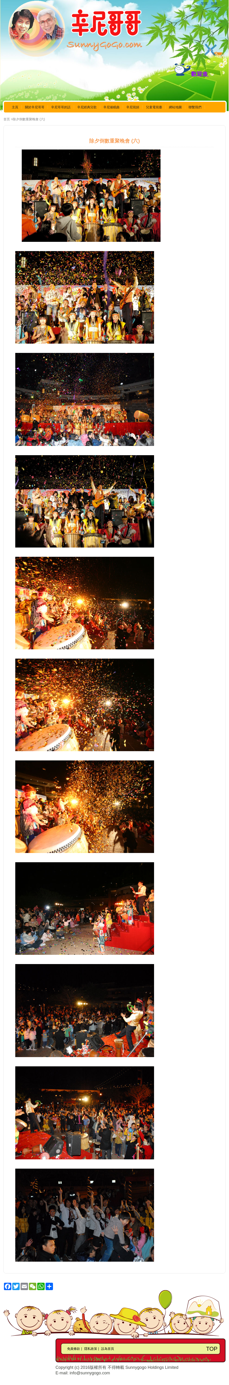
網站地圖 (175, 107)
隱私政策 (90, 1349)
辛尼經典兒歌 (87, 107)
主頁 (15, 107)
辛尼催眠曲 (111, 107)
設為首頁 (107, 1349)
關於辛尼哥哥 (34, 107)
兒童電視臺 (154, 107)
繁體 (204, 3)
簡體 (214, 3)
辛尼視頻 (132, 107)
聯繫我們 (195, 107)
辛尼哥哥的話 (61, 107)
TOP (211, 1349)
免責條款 (73, 1349)
